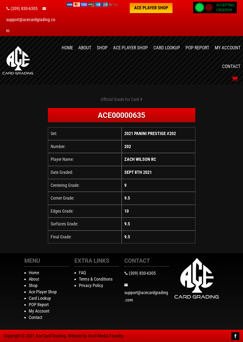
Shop (102, 48)
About (84, 48)
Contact (231, 66)
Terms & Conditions (96, 279)
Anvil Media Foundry (106, 335)
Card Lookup (166, 48)
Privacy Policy (91, 285)
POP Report (197, 48)
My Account (228, 48)
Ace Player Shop (151, 7)
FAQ (82, 272)
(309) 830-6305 (24, 8)
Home (67, 48)
